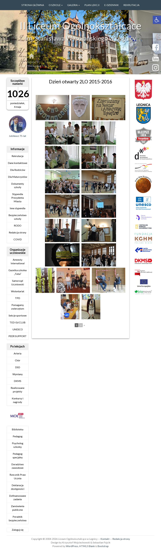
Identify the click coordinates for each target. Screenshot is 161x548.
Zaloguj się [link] (17, 529)
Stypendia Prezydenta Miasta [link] (17, 198)
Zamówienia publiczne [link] (17, 508)
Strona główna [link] (33, 4)
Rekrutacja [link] (131, 4)
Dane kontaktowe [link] (17, 162)
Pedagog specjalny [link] (18, 455)
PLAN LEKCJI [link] (92, 4)
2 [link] (80, 325)
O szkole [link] (56, 4)
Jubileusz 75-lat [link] (17, 135)
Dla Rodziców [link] (17, 169)
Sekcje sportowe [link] (18, 315)
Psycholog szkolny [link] (17, 445)
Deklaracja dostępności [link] (17, 487)
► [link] (84, 325)
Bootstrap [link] (103, 546)
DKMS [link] (17, 380)
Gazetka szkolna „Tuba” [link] (17, 272)
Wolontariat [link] (17, 291)
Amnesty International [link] (18, 261)
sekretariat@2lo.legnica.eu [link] (129, 63)
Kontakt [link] (104, 538)
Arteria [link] (17, 353)
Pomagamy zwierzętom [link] (17, 306)
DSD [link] (17, 367)
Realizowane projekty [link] (17, 389)
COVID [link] (18, 239)
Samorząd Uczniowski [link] (17, 282)
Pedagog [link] (17, 436)
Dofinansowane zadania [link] (17, 497)
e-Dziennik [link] (111, 4)
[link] (157, 20)
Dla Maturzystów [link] (17, 176)
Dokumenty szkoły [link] (17, 185)
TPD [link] (17, 297)
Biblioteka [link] (17, 429)
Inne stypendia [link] (17, 208)
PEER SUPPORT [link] (17, 336)
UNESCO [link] (17, 329)
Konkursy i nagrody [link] (17, 400)
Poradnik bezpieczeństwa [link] (17, 518)
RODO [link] (17, 225)
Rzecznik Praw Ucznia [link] (18, 476)
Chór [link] (17, 360)
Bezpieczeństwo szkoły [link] (17, 217)
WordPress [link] (72, 546)
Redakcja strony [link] (17, 232)
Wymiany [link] (17, 374)
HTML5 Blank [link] (87, 546)
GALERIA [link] (73, 4)
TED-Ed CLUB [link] (17, 322)
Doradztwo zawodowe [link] (17, 466)
